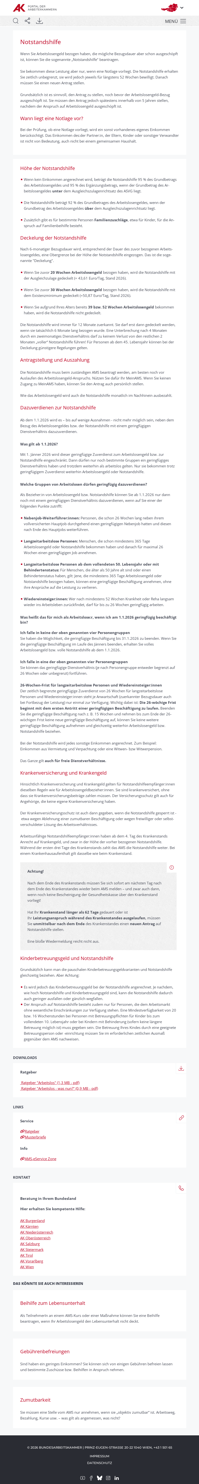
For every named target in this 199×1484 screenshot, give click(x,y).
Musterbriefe (33, 1137)
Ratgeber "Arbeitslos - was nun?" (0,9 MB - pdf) (59, 1088)
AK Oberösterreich (35, 1238)
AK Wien (27, 1266)
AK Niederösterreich (36, 1232)
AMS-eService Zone (38, 1158)
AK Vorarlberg (31, 1261)
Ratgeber (29, 1131)
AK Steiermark (32, 1249)
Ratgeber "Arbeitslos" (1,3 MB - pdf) (49, 1082)
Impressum (99, 1456)
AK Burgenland (32, 1220)
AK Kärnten (29, 1226)
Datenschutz (99, 1463)
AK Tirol (26, 1255)
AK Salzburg (30, 1243)
